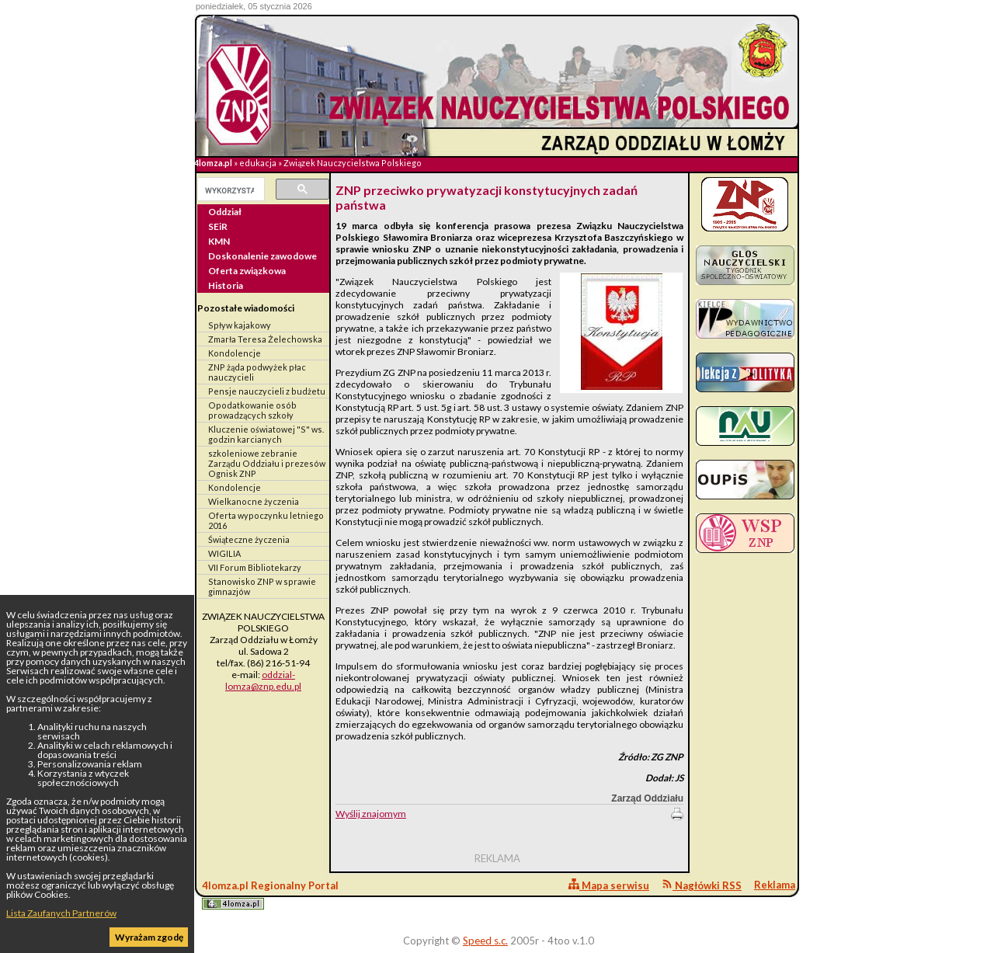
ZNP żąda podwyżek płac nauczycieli (257, 372)
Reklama (774, 884)
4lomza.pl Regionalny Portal (270, 894)
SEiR (218, 226)
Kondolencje (234, 353)
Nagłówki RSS (702, 885)
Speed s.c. (485, 940)
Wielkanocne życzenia (253, 501)
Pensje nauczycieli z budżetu (266, 391)
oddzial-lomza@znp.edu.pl (263, 680)
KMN (219, 241)
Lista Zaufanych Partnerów (61, 913)
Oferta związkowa (247, 271)
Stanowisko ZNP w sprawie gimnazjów (262, 586)
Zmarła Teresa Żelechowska (265, 339)
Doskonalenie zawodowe (262, 256)
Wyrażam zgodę (149, 937)
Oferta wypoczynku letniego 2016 (266, 520)
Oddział (225, 211)
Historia (225, 285)
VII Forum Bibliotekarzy (254, 567)
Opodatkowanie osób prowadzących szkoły (252, 410)
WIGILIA (224, 553)
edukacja (257, 163)
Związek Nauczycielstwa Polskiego (352, 163)
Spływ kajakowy (239, 325)
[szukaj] (229, 190)
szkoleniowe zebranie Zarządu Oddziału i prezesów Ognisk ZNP (266, 463)
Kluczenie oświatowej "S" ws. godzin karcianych (266, 434)
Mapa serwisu (608, 885)
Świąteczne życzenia (249, 539)
